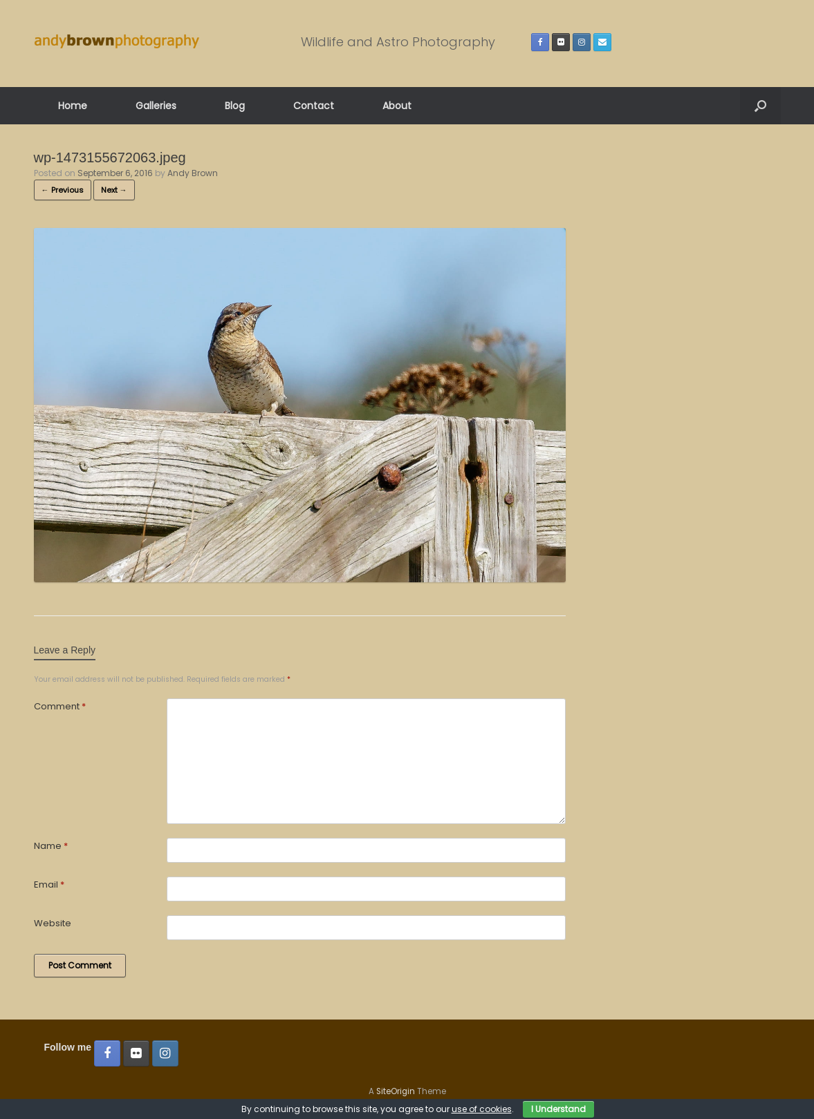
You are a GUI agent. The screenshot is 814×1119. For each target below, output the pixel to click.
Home (72, 106)
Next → (114, 189)
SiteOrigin (395, 1091)
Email (49, 884)
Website (52, 923)
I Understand (558, 1109)
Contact (313, 106)
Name (51, 845)
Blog (235, 106)
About (396, 106)
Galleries (156, 106)
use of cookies (482, 1109)
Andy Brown (192, 173)
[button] (760, 105)
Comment (60, 706)
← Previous (62, 189)
